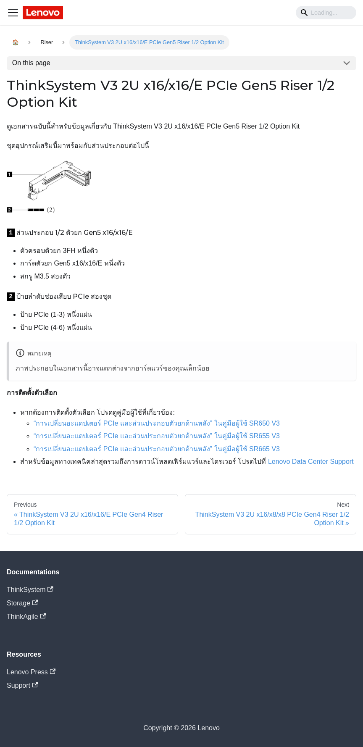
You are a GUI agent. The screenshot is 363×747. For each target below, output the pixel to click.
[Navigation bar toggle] (13, 12)
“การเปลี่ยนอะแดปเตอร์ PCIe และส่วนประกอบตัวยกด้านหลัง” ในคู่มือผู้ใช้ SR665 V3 (157, 448)
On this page (31, 62)
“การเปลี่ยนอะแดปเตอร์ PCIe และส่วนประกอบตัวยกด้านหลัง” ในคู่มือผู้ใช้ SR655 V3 (157, 435)
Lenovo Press (31, 672)
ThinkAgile (26, 616)
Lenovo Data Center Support (311, 461)
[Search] (326, 12)
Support (22, 685)
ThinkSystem (30, 589)
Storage (22, 603)
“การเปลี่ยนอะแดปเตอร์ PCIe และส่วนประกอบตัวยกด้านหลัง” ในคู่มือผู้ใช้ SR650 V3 (157, 423)
